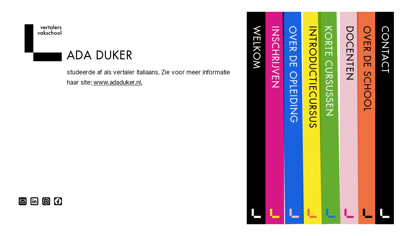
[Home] (43, 59)
